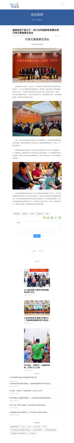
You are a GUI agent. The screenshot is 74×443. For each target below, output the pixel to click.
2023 (44, 426)
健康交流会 (40, 213)
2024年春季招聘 (37, 430)
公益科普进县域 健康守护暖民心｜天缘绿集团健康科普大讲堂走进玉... (31, 383)
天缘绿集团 (17, 213)
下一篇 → (41, 251)
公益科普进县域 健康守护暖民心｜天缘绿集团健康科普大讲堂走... (37, 319)
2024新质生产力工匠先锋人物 (18, 433)
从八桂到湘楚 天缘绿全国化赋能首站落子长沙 (23, 377)
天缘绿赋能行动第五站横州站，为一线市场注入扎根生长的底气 (28, 412)
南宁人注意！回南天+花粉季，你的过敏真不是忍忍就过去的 (27, 405)
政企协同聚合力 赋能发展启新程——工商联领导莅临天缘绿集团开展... (31, 398)
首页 (33, 20)
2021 (23, 426)
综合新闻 (39, 20)
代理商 (32, 213)
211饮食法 (32, 433)
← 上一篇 (33, 251)
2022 (29, 426)
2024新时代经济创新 (50, 430)
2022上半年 (37, 426)
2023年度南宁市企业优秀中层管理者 (20, 430)
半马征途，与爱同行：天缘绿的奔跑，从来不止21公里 (37, 366)
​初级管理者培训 (15, 426)
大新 (47, 213)
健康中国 (25, 213)
